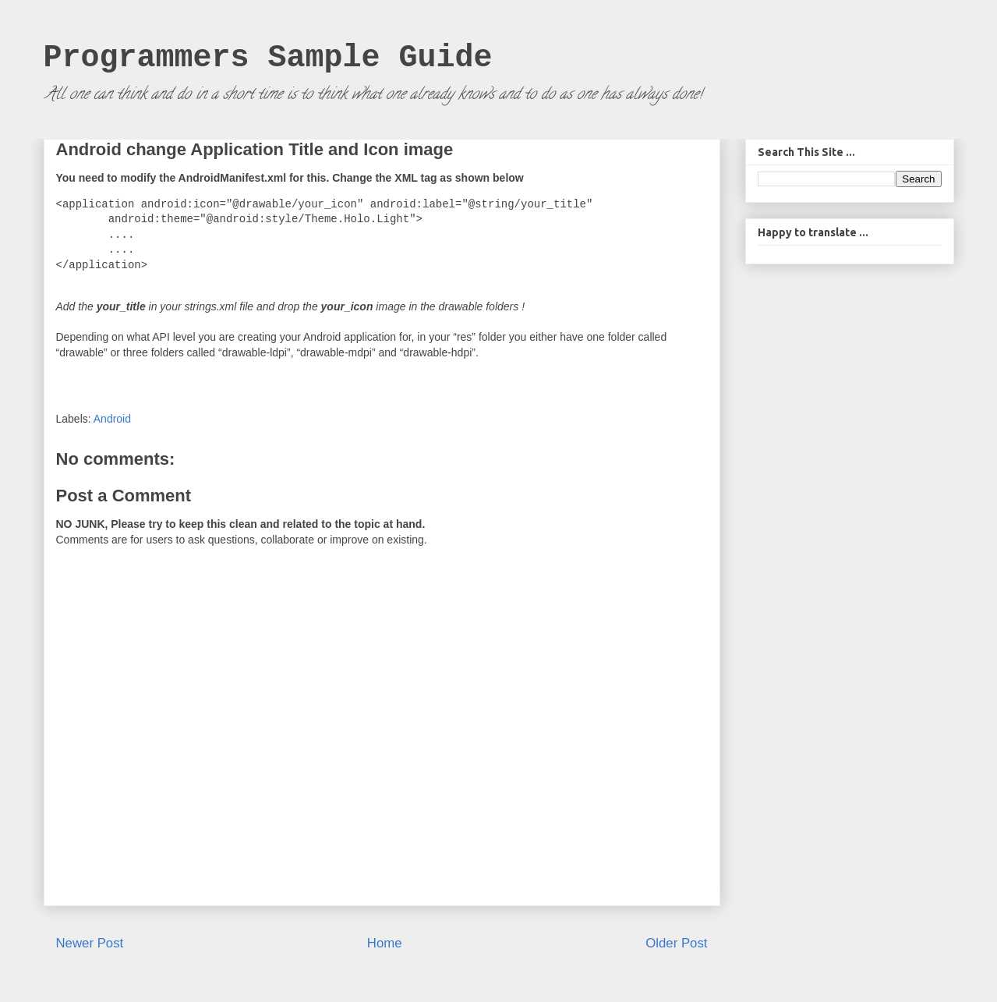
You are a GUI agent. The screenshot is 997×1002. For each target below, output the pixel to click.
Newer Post (90, 943)
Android (112, 418)
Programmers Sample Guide (268, 58)
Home (384, 943)
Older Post (676, 943)
